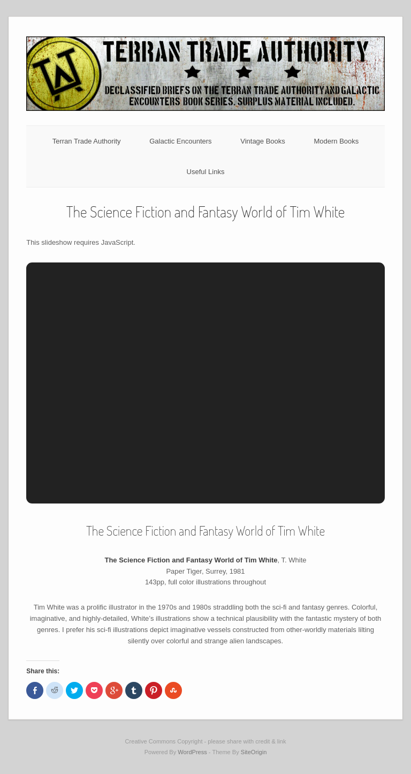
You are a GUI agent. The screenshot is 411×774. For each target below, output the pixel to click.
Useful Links (206, 172)
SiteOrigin (254, 752)
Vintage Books (262, 141)
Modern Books (336, 141)
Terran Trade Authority (86, 141)
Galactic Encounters (180, 141)
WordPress (192, 752)
